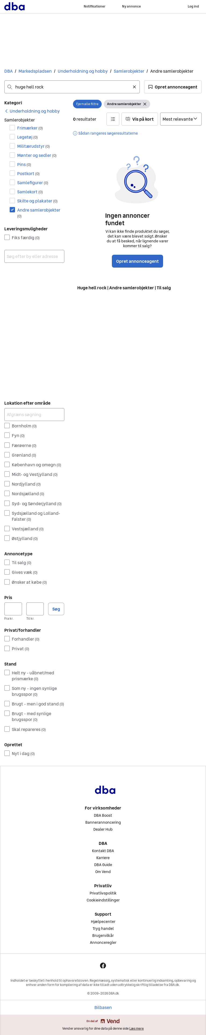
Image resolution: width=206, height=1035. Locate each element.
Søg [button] (56, 609)
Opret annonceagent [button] (137, 261)
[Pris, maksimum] (35, 608)
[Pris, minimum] (13, 608)
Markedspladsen (35, 71)
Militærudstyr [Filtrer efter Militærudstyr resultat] (33, 146)
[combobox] (72, 86)
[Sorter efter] (181, 119)
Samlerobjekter (129, 71)
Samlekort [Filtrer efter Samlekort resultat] (30, 191)
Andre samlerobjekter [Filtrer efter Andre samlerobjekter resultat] (38, 213)
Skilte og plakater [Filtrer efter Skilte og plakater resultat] (37, 201)
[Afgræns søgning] (34, 414)
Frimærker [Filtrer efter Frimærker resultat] (30, 128)
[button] (173, 86)
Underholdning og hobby (83, 71)
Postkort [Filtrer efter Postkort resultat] (28, 173)
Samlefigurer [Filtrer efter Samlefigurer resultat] (32, 182)
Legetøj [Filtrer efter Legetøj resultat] (27, 137)
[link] (32, 111)
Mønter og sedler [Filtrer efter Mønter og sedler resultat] (37, 155)
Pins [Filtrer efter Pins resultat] (24, 164)
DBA (8, 71)
